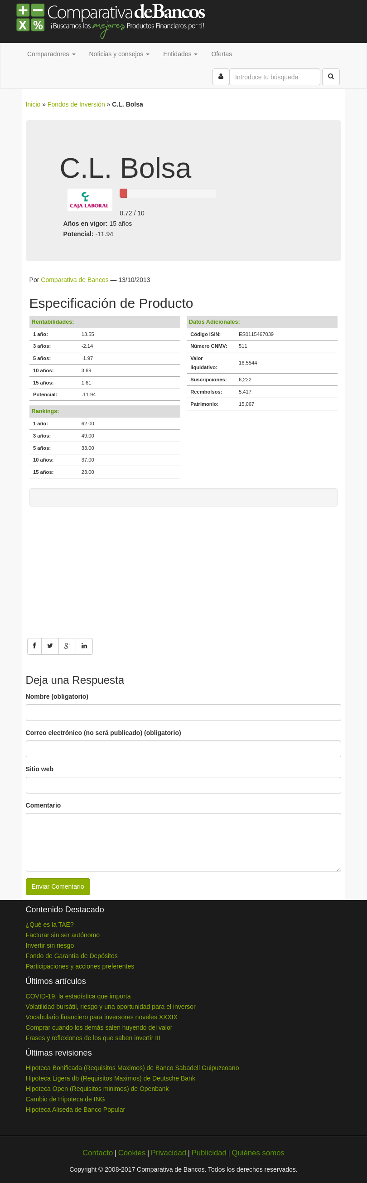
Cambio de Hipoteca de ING (65, 1099)
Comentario (43, 805)
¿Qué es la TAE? (50, 924)
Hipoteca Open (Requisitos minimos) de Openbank (97, 1088)
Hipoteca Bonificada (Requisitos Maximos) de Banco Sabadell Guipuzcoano (132, 1067)
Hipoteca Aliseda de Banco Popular (75, 1109)
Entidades (180, 54)
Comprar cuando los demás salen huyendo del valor (99, 1027)
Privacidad (168, 1153)
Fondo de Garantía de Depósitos (72, 955)
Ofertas (221, 54)
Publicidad (208, 1153)
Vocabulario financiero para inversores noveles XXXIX (102, 1017)
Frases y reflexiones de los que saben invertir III (93, 1038)
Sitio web (39, 769)
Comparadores (51, 54)
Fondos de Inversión (76, 104)
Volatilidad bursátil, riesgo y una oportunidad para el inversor (111, 1006)
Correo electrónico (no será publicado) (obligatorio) (103, 732)
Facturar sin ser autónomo (63, 935)
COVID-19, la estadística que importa (78, 996)
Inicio (33, 104)
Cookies (132, 1153)
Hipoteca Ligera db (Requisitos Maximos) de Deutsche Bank (110, 1078)
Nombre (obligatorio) (57, 696)
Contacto (97, 1153)
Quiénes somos (258, 1153)
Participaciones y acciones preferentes (80, 966)
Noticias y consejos (119, 54)
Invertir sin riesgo (50, 945)
